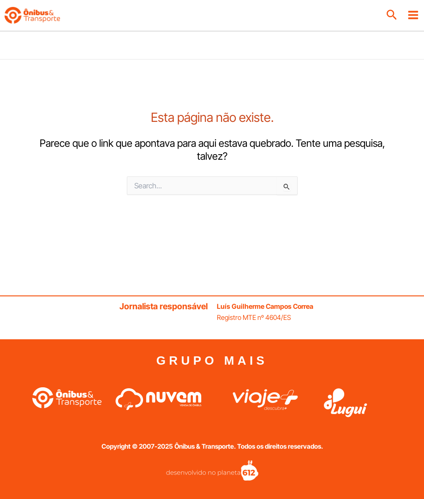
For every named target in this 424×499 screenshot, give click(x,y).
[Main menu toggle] (413, 15)
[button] (392, 15)
